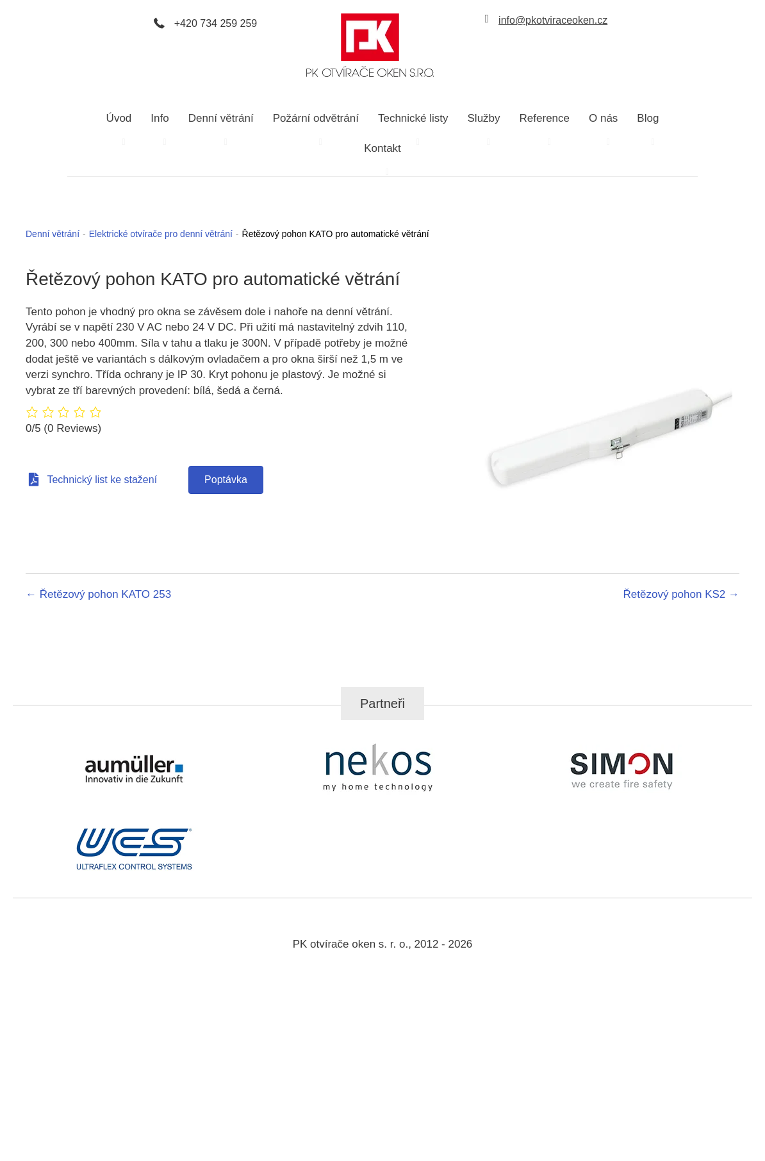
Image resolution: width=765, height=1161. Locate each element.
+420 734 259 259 (215, 23)
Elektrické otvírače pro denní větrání (161, 234)
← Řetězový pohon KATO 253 (98, 594)
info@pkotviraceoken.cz (552, 20)
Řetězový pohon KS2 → (681, 594)
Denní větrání (52, 234)
